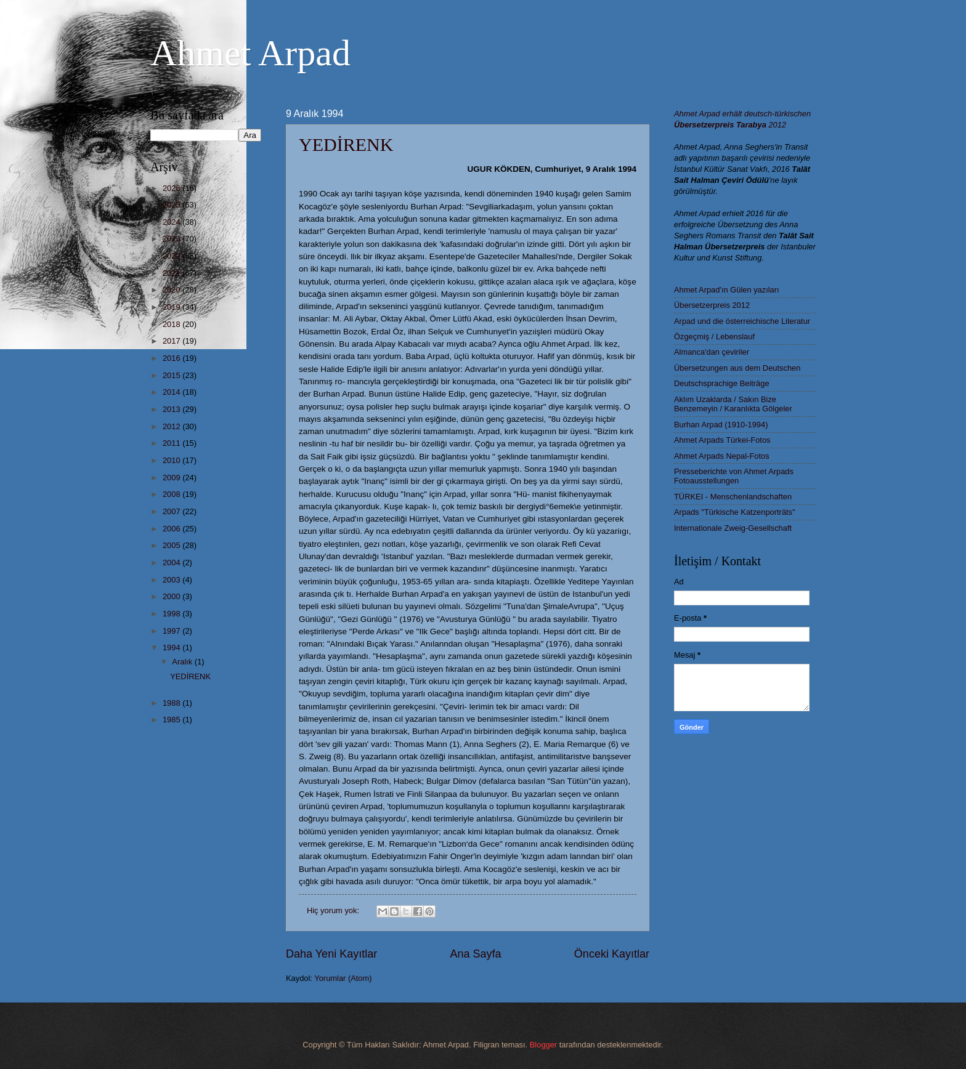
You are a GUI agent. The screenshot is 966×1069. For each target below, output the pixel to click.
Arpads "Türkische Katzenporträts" (734, 512)
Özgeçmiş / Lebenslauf (714, 336)
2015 (172, 375)
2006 (172, 528)
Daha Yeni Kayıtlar (331, 954)
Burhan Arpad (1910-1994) (721, 424)
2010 (172, 460)
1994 (172, 647)
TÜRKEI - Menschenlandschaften (733, 496)
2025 (172, 204)
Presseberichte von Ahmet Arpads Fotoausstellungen (734, 476)
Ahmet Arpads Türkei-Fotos (722, 440)
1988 (172, 703)
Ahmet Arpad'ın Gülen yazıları (726, 289)
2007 (172, 511)
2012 (172, 426)
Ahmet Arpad (250, 53)
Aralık (183, 661)
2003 (172, 579)
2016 (172, 358)
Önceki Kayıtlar (611, 954)
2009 (172, 477)
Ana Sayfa (475, 954)
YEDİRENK (346, 144)
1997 (172, 630)
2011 (172, 443)
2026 (172, 188)
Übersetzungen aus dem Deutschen (737, 368)
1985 (172, 719)
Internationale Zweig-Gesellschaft (733, 528)
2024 (172, 222)
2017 (172, 340)
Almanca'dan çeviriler (711, 352)
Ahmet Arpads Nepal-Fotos (721, 456)
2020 (172, 289)
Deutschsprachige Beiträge (721, 383)
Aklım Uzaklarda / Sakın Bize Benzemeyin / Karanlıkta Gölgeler (733, 404)
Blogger (543, 1044)
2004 (172, 562)
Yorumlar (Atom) (342, 978)
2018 (172, 324)
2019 (172, 307)
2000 (172, 596)
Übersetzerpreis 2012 (712, 305)
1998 (172, 613)
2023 (172, 238)
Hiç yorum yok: (334, 910)
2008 (172, 494)
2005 (172, 545)
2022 (172, 255)
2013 (172, 409)
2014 (172, 392)
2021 (172, 273)
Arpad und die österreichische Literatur (742, 321)
